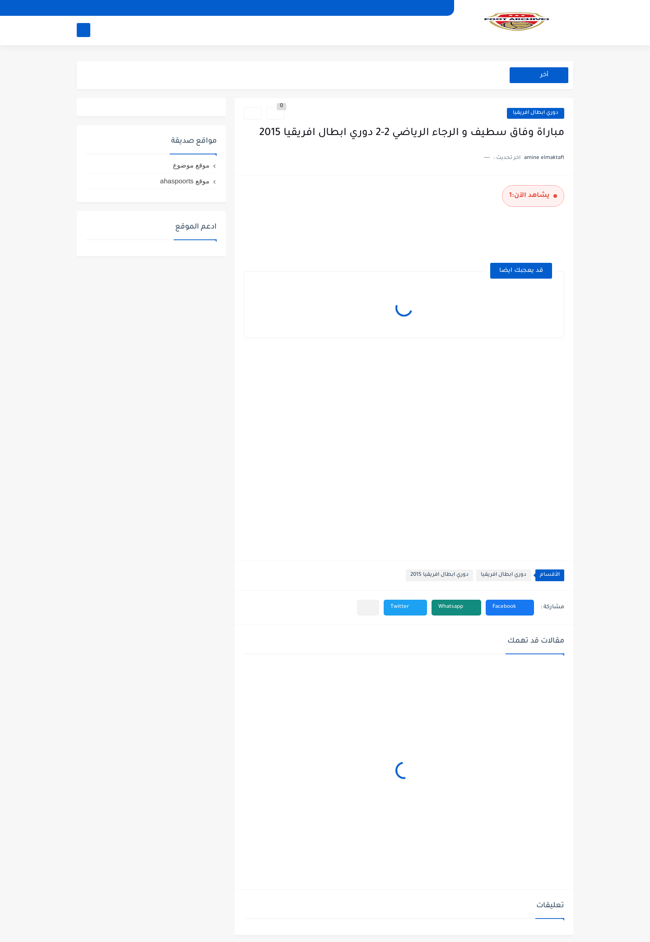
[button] (510, 608)
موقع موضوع (191, 165)
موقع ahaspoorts (184, 181)
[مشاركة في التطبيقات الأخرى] (368, 608)
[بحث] (83, 30)
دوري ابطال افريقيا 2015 (439, 575)
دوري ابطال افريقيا (535, 113)
